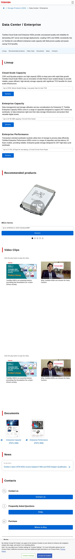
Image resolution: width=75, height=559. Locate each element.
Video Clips (30, 51)
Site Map (69, 522)
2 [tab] (35, 238)
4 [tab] (40, 238)
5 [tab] (42, 238)
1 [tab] (32, 238)
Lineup (4, 51)
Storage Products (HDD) (17, 8)
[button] (72, 2)
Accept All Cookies (44, 555)
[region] (37, 549)
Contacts (55, 51)
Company (11, 532)
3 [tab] (37, 238)
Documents (40, 51)
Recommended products (17, 51)
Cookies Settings (28, 555)
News (48, 51)
